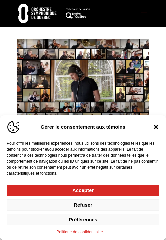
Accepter (83, 190)
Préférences (83, 219)
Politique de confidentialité (79, 232)
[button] (156, 127)
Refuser (83, 205)
